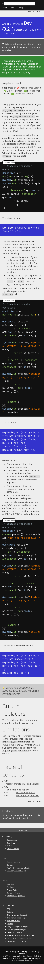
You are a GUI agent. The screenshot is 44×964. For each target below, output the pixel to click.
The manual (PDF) (14, 919)
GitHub (10, 844)
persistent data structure (17, 122)
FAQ (8, 907)
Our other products (14, 931)
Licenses (10, 882)
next (39, 11)
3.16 (12, 33)
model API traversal (21, 734)
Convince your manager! (16, 928)
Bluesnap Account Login (16, 869)
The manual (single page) (17, 913)
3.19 (32, 29)
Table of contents (13, 769)
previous (31, 11)
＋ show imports (9, 161)
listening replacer (10, 692)
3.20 (25, 29)
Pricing (13, 7)
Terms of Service (13, 891)
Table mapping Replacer (18, 788)
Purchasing (11, 885)
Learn (5, 7)
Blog (20, 7)
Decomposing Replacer (27, 793)
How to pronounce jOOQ (17, 939)
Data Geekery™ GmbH (25, 950)
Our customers (13, 838)
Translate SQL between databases (20, 934)
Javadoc (10, 922)
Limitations (16, 728)
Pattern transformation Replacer (22, 782)
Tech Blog (11, 841)
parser (17, 503)
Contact (10, 863)
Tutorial (10, 910)
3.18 (39, 29)
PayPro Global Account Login (18, 866)
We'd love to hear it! (19, 816)
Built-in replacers (13, 708)
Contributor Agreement (16, 894)
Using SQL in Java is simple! (17, 925)
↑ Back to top (22, 828)
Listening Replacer (25, 790)
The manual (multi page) (16, 916)
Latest (19, 29)
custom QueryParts (22, 743)
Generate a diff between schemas (20, 936)
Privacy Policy (12, 888)
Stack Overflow (13, 847)
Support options (13, 860)
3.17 (6, 33)
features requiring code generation (19, 747)
